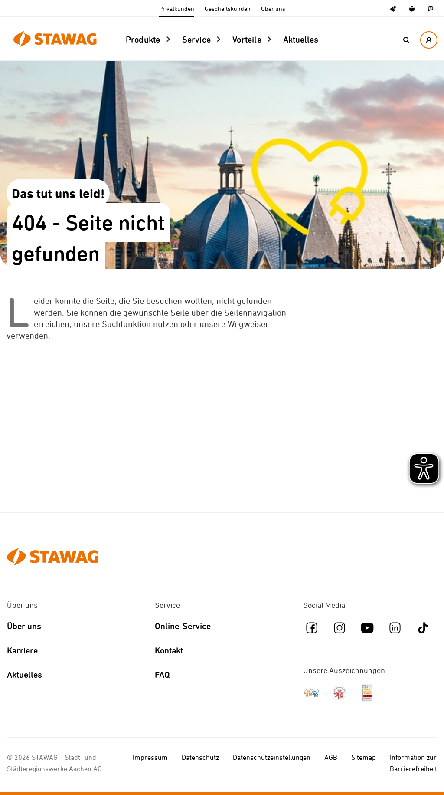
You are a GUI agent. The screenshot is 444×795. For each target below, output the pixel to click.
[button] (406, 39)
